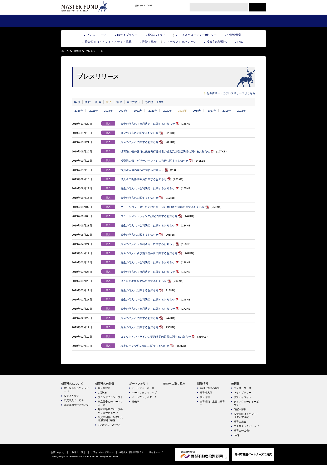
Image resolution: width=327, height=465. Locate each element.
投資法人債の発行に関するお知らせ (142, 170)
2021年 (152, 110)
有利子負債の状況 (210, 388)
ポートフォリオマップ (144, 392)
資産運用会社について (76, 404)
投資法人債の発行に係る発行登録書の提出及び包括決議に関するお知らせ (165, 151)
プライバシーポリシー (102, 452)
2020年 (167, 110)
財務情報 (214, 21)
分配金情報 (234, 34)
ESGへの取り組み (180, 21)
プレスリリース (96, 34)
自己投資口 (133, 102)
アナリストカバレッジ (181, 41)
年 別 (77, 102)
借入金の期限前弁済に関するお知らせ (144, 179)
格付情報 (205, 397)
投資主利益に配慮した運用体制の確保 (110, 419)
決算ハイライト (158, 34)
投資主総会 (149, 41)
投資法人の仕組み (74, 400)
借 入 (109, 102)
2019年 (182, 110)
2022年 (138, 110)
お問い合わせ (58, 452)
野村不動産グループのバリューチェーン (110, 411)
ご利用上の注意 (78, 452)
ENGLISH (257, 7)
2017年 (212, 110)
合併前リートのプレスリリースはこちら (230, 93)
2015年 (241, 110)
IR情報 (248, 21)
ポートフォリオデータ (144, 397)
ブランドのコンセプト (110, 397)
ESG (160, 102)
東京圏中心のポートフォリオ (110, 403)
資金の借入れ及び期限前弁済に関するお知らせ (149, 253)
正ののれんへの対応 (109, 425)
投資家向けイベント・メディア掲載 (108, 41)
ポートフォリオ (146, 21)
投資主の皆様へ (216, 41)
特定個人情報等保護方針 (131, 452)
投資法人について (78, 21)
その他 (149, 102)
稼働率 (135, 401)
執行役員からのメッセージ (76, 390)
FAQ (240, 41)
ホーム (65, 51)
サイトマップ (156, 452)
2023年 (123, 110)
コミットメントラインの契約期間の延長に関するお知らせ (156, 336)
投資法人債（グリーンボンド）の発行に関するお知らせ (154, 160)
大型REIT (103, 392)
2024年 (108, 110)
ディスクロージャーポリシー (198, 34)
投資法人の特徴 (112, 21)
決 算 (98, 102)
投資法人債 (206, 392)
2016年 (226, 110)
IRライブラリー (127, 34)
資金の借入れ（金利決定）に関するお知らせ (148, 123)
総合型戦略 (104, 388)
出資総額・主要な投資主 (212, 403)
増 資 (119, 102)
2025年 (93, 110)
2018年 (197, 110)
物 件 (88, 102)
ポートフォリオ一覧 (143, 388)
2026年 (78, 110)
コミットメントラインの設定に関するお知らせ (149, 216)
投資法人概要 (71, 396)
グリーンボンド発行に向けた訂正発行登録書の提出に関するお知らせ (163, 207)
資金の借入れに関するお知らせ (139, 132)
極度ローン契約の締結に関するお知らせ (145, 345)
